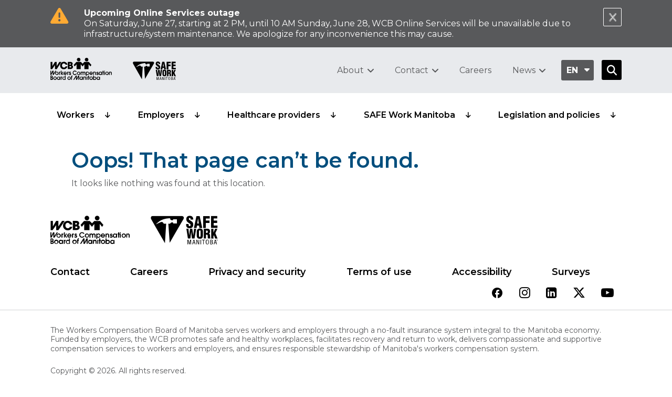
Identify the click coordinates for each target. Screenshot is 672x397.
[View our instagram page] (524, 293)
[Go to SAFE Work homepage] (154, 72)
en (572, 70)
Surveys (571, 272)
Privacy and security (257, 272)
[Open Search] (612, 70)
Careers (475, 70)
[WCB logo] (90, 233)
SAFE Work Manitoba (409, 115)
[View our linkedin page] (551, 293)
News (524, 70)
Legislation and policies (549, 115)
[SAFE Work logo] (184, 233)
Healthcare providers (273, 115)
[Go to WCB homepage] (81, 70)
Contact (411, 70)
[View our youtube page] (607, 293)
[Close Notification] (612, 17)
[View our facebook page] (497, 293)
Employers (161, 115)
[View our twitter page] (579, 293)
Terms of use (379, 272)
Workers (75, 115)
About (350, 70)
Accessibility (481, 272)
